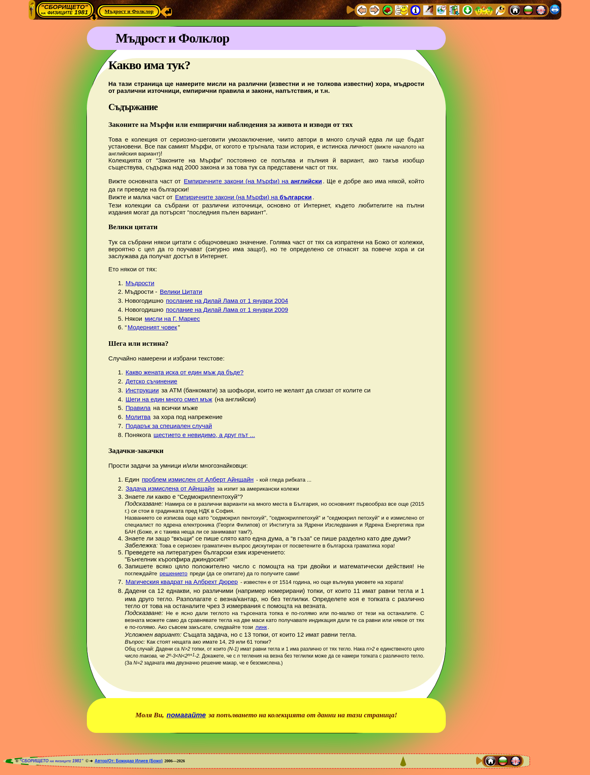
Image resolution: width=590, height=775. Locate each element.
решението (173, 573)
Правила (138, 407)
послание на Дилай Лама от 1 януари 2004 (227, 300)
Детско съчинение (151, 381)
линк (261, 627)
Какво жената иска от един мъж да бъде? (185, 372)
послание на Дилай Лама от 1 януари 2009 (227, 309)
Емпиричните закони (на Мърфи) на (253, 181)
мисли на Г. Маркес (172, 318)
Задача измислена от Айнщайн (170, 488)
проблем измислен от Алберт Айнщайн (198, 479)
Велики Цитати (181, 291)
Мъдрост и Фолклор (129, 11)
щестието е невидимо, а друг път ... (204, 434)
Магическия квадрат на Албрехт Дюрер (182, 581)
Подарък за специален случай (169, 425)
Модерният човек (152, 327)
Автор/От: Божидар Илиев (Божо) (129, 761)
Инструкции (142, 390)
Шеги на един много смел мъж (169, 399)
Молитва (138, 416)
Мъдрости (140, 282)
